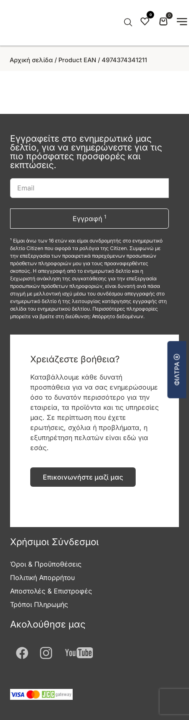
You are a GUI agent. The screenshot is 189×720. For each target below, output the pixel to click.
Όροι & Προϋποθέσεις (45, 564)
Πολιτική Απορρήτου (42, 577)
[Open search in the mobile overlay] (127, 22)
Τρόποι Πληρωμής (39, 604)
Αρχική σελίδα (31, 60)
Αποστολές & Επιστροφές (51, 591)
